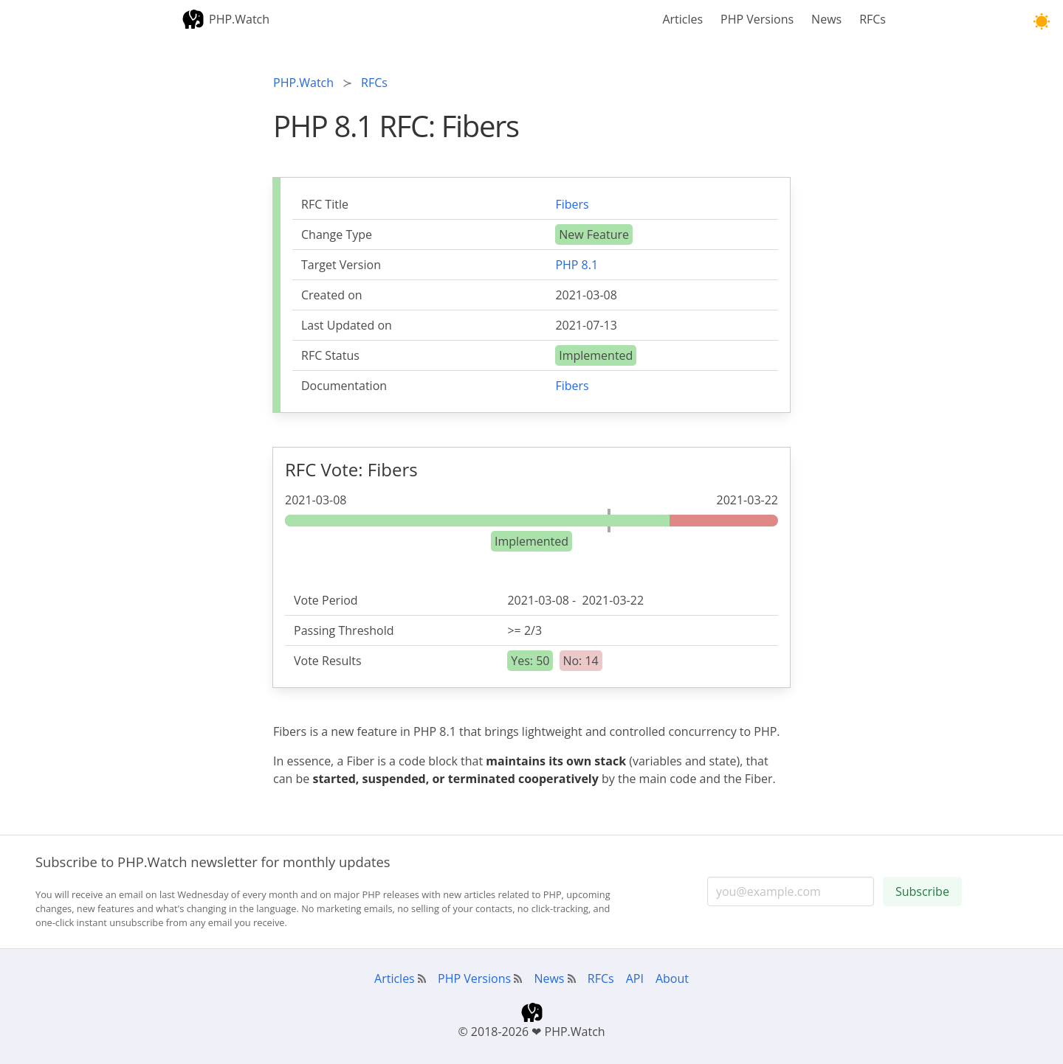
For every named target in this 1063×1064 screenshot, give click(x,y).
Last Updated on (346, 325)
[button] (1041, 21)
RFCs (872, 19)
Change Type (336, 234)
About (672, 978)
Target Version (341, 265)
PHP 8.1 (576, 265)
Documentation (344, 386)
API (635, 978)
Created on (331, 295)
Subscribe (922, 891)
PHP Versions (757, 19)
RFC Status (330, 355)
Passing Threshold (344, 630)
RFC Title (324, 204)
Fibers (571, 204)
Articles (682, 19)
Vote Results (328, 661)
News (826, 19)
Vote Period (326, 600)
